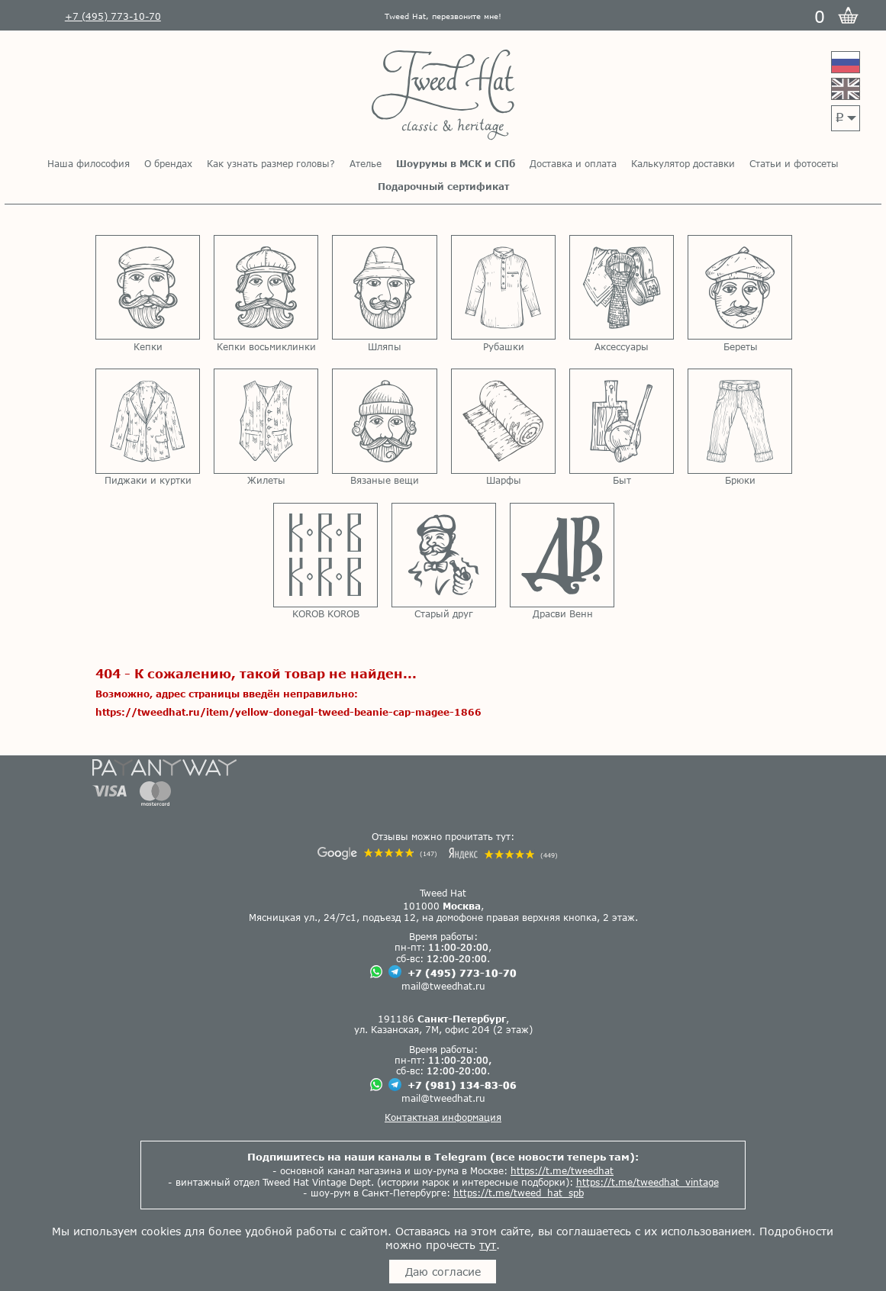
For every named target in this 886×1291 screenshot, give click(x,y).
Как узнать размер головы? (271, 163)
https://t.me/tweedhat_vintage (647, 1182)
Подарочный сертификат (443, 186)
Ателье (366, 163)
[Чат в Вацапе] (376, 972)
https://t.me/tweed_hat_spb (518, 1192)
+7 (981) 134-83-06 (462, 1085)
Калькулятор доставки (683, 163)
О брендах (168, 163)
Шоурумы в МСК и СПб (455, 163)
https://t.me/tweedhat (562, 1170)
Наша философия (88, 163)
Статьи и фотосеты (794, 163)
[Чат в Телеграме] (394, 972)
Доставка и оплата (573, 163)
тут (487, 1244)
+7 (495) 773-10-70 (462, 972)
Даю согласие (443, 1271)
